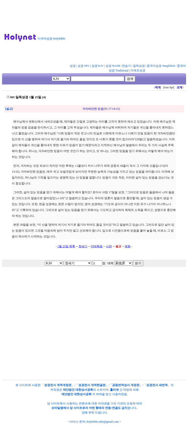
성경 (73, 66)
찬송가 (126, 66)
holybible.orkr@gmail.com (103, 421)
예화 (128, 246)
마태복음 (97, 246)
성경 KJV (98, 66)
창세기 (83, 246)
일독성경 (139, 66)
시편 (109, 246)
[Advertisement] (105, 33)
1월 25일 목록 (66, 246)
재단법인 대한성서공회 (78, 389)
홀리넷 (114, 389)
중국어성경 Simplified (161, 66)
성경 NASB (113, 66)
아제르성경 (138, 70)
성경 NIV (83, 66)
